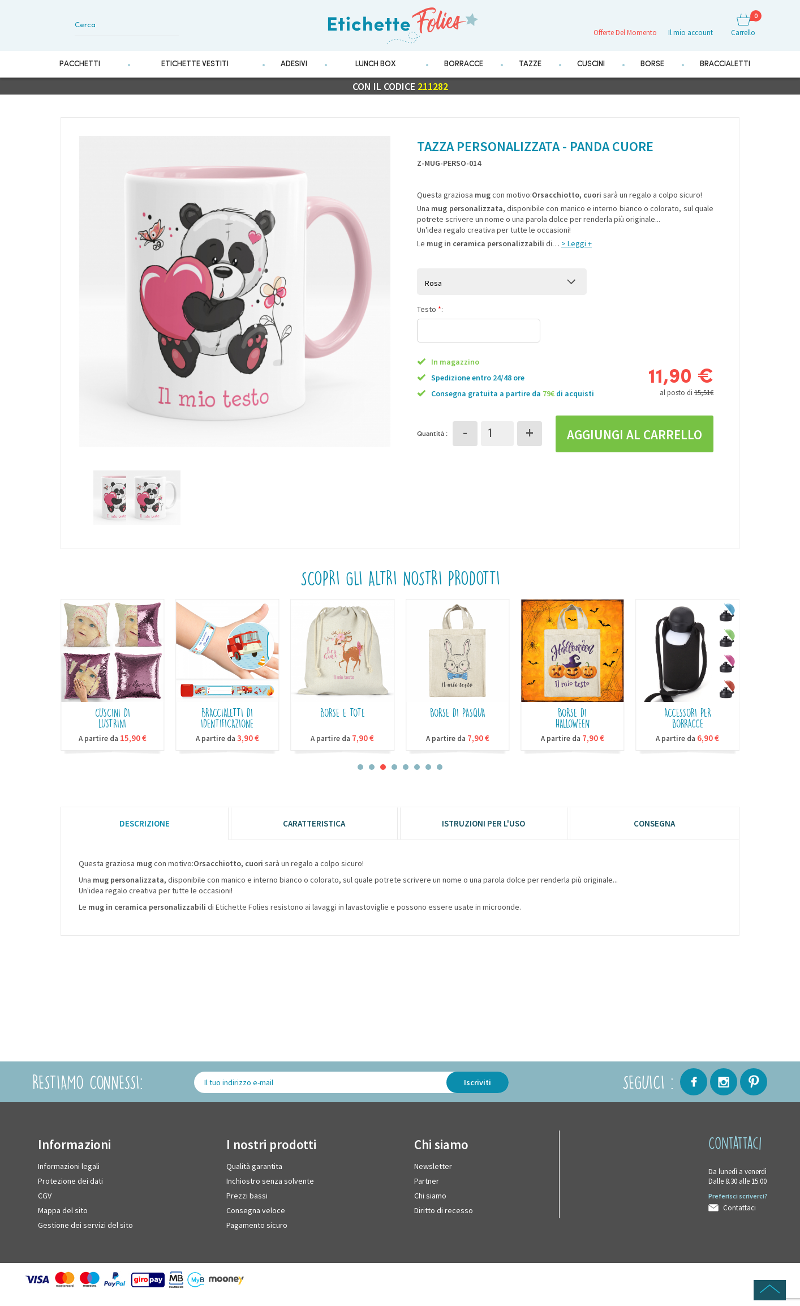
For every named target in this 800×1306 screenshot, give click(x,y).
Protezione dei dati (70, 1188)
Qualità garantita (254, 1173)
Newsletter (433, 1173)
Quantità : (432, 439)
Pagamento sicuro (256, 1232)
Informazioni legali (69, 1173)
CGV (44, 1203)
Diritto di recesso (443, 1218)
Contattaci (739, 1215)
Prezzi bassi (247, 1203)
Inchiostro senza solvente (270, 1188)
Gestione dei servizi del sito (85, 1232)
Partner (426, 1188)
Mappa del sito (63, 1218)
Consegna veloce (255, 1218)
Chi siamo (430, 1203)
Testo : (430, 315)
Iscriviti (477, 1090)
